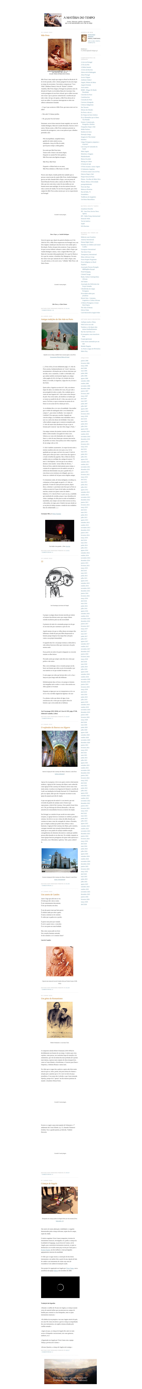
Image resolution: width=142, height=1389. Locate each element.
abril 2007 (84, 398)
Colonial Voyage (86, 274)
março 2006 (84, 366)
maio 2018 (84, 664)
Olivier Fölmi (85, 310)
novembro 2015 (85, 588)
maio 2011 (84, 451)
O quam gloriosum (86, 339)
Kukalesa (83, 139)
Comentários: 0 (47, 552)
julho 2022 (84, 790)
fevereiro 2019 (85, 687)
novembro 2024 (85, 861)
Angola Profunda (86, 85)
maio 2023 (84, 816)
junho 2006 (84, 373)
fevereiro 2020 (85, 717)
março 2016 (84, 598)
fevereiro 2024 (85, 838)
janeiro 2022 (84, 775)
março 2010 (84, 416)
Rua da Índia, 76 (86, 192)
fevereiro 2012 (85, 474)
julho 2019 (84, 699)
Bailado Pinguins (86, 346)
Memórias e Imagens (87, 154)
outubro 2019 (85, 707)
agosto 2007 (84, 409)
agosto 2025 (84, 884)
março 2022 (84, 780)
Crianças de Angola (49, 1183)
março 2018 (84, 659)
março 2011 (84, 446)
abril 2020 (84, 722)
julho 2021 (84, 760)
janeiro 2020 (84, 714)
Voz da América (85, 221)
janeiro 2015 (84, 563)
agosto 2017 (84, 641)
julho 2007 (84, 406)
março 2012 (84, 477)
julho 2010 (84, 426)
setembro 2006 (85, 381)
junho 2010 (84, 424)
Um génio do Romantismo (52, 998)
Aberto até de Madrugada (88, 72)
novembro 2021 (85, 770)
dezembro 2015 (85, 591)
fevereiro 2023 (85, 808)
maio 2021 (84, 755)
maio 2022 (84, 785)
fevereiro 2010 (85, 414)
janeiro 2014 (84, 532)
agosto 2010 (84, 429)
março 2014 (84, 537)
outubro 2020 (85, 737)
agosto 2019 (84, 702)
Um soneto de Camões (50, 894)
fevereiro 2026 (85, 899)
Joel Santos (84, 281)
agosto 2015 (84, 580)
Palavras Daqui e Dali (87, 174)
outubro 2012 (85, 494)
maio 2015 (84, 573)
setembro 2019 (85, 704)
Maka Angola (85, 151)
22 (42, 561)
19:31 (68, 550)
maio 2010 (84, 421)
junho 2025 (84, 879)
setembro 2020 (85, 735)
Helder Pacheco (85, 129)
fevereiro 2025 (85, 869)
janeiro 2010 (84, 411)
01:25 (68, 987)
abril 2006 (84, 368)
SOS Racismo (85, 226)
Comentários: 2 (47, 885)
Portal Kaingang (85, 272)
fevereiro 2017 (85, 626)
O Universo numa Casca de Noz (90, 171)
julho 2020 (84, 730)
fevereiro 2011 (85, 444)
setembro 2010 (85, 431)
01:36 (68, 883)
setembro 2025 (85, 886)
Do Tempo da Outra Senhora (89, 115)
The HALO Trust (86, 252)
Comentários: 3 (47, 718)
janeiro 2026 (84, 897)
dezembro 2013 (85, 530)
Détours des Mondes (87, 110)
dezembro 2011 (85, 469)
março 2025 (84, 871)
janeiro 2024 (84, 836)
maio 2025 (84, 876)
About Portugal (85, 75)
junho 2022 (84, 788)
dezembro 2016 (85, 621)
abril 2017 (84, 631)
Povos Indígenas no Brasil (88, 262)
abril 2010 (84, 419)
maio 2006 (84, 371)
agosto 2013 (84, 520)
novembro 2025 (85, 892)
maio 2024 (84, 846)
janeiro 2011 (84, 441)
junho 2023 (84, 818)
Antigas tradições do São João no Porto (57, 319)
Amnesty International (87, 239)
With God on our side (87, 324)
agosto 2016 (84, 611)
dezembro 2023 (85, 833)
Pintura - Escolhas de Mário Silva (91, 179)
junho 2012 (84, 484)
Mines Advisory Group (87, 257)
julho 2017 (84, 639)
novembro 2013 (85, 527)
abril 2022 (84, 783)
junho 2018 (84, 666)
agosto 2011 (84, 459)
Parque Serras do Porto (87, 176)
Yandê (83, 223)
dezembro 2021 (85, 773)
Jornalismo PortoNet (87, 209)
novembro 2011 (85, 467)
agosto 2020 (84, 732)
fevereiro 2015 (85, 565)
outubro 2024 (85, 859)
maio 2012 (84, 482)
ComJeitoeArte (85, 97)
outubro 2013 (85, 525)
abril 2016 (84, 601)
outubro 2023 (85, 828)
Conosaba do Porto (86, 100)
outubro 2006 (85, 383)
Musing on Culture (86, 161)
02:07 (68, 716)
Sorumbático (84, 194)
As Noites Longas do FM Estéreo (90, 349)
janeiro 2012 (84, 472)
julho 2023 (84, 821)
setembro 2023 (85, 826)
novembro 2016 (85, 618)
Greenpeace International (88, 249)
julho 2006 (84, 376)
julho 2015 (84, 578)
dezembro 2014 (85, 560)
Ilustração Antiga (86, 134)
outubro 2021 (85, 768)
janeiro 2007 (84, 391)
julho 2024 (84, 851)
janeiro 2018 (84, 654)
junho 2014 (84, 545)
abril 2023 (84, 813)
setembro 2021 (85, 765)
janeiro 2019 (84, 684)
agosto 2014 (84, 550)
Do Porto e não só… (87, 112)
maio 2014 (84, 543)
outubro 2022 (85, 798)
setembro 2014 (85, 553)
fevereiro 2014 (85, 535)
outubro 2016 (85, 616)
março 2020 (84, 720)
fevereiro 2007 (85, 393)
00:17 (68, 1350)
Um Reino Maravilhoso (88, 199)
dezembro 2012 (85, 500)
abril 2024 (84, 843)
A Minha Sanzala (86, 67)
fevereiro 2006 (85, 363)
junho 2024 (84, 849)
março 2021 (84, 750)
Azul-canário (85, 87)
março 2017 (84, 629)
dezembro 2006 (85, 388)
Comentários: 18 (48, 310)
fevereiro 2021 (85, 747)
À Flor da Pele (85, 64)
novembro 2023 (85, 831)
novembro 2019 (85, 709)
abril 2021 (84, 752)
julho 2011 (84, 457)
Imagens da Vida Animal (88, 137)
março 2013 (84, 507)
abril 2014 (84, 540)
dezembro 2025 (85, 894)
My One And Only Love (88, 332)
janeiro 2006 (84, 360)
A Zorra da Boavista (87, 70)
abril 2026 (84, 904)
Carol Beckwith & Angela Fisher (90, 312)
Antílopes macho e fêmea (88, 322)
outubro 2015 (85, 586)
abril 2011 (84, 449)
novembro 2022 (85, 800)
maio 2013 (84, 512)
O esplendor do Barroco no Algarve (55, 727)
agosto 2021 (84, 763)
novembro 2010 (85, 436)
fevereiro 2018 (85, 656)
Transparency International (89, 254)
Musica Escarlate (86, 159)
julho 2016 (84, 608)
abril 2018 (84, 661)
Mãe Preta (45, 35)
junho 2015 (84, 575)
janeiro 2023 (84, 806)
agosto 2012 (84, 489)
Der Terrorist (84, 107)
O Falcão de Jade (86, 164)
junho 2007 (84, 403)
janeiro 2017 (84, 623)
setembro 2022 (85, 795)
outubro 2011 (85, 464)
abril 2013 (84, 510)
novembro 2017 (85, 649)
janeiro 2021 (84, 745)
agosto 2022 (84, 793)
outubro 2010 (85, 434)
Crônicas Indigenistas (87, 105)
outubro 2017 (85, 646)
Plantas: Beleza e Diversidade (89, 182)
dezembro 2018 (85, 682)
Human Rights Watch (87, 242)
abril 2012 (84, 479)
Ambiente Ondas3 (86, 80)
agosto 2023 (84, 823)
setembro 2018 (85, 674)
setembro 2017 (85, 644)
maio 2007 (84, 401)
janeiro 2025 (84, 866)
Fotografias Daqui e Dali (88, 127)
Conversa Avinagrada (87, 102)
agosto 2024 (84, 854)
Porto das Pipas (85, 187)
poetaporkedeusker (86, 184)
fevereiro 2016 (85, 596)
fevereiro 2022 (85, 778)
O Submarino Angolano (88, 169)
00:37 (68, 1172)
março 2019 (84, 689)
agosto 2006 (84, 378)
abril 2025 (84, 874)
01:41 (68, 308)
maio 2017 (84, 634)
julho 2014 (84, 548)
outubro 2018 (85, 677)
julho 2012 (84, 487)
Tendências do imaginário (88, 197)
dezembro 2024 (85, 864)
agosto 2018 (84, 672)
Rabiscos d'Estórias (86, 189)
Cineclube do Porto (86, 94)
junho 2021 (84, 757)
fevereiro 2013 (85, 505)
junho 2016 (84, 606)
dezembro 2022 (85, 803)
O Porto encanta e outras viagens (90, 166)
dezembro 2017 (85, 651)
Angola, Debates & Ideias (88, 82)
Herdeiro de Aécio (86, 132)
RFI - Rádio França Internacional (90, 216)
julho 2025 (84, 881)
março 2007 (84, 396)
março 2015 (84, 568)
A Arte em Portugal (86, 62)
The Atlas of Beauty (87, 307)
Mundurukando (85, 156)
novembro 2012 (85, 497)
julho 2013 (84, 517)
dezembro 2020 (85, 742)
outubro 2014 (85, 555)
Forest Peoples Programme (89, 259)
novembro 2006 (85, 386)
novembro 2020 (85, 740)
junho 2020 (84, 727)
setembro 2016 (85, 613)
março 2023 (84, 811)
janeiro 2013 (84, 502)
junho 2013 (84, 515)
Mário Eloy (84, 351)
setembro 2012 (85, 492)
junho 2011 (84, 454)
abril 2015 (84, 570)
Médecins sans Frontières (88, 237)
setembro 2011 (85, 462)
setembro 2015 (85, 583)
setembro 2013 (85, 522)
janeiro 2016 (84, 593)
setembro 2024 (85, 856)
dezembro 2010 (85, 439)
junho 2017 (84, 636)
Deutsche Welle (85, 218)
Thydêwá (83, 264)
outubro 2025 (85, 889)
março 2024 (84, 841)
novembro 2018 (85, 679)
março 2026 (84, 902)
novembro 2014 (85, 558)
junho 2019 (84, 697)
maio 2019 (84, 694)
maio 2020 (84, 725)
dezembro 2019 (85, 712)
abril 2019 (84, 692)
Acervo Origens (85, 77)
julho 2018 (84, 669)
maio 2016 (84, 603)
